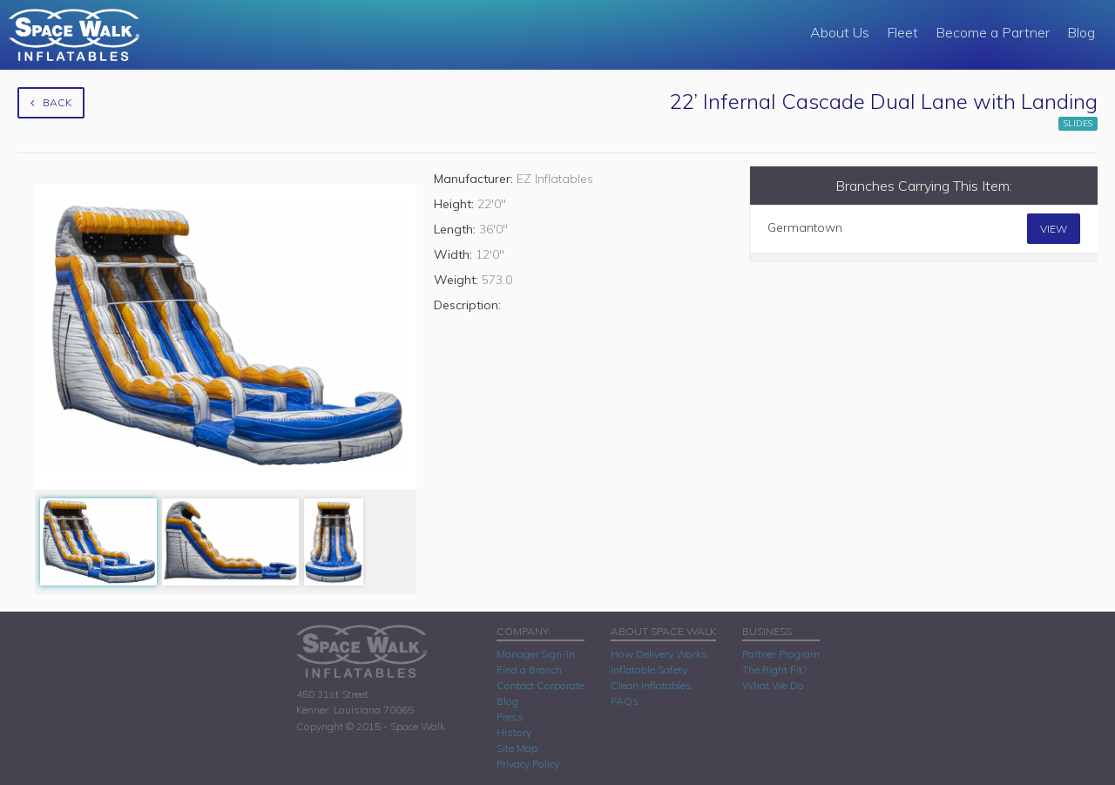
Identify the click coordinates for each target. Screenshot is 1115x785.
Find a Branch (529, 669)
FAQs (625, 700)
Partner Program (781, 653)
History (514, 732)
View (1053, 228)
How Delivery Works (659, 653)
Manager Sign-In (536, 653)
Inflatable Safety (649, 669)
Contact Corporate (541, 685)
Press (510, 716)
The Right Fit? (774, 669)
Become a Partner (993, 32)
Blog (1081, 32)
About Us (839, 32)
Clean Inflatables (651, 685)
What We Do (773, 685)
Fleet (902, 32)
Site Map (517, 748)
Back (50, 102)
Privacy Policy (528, 763)
